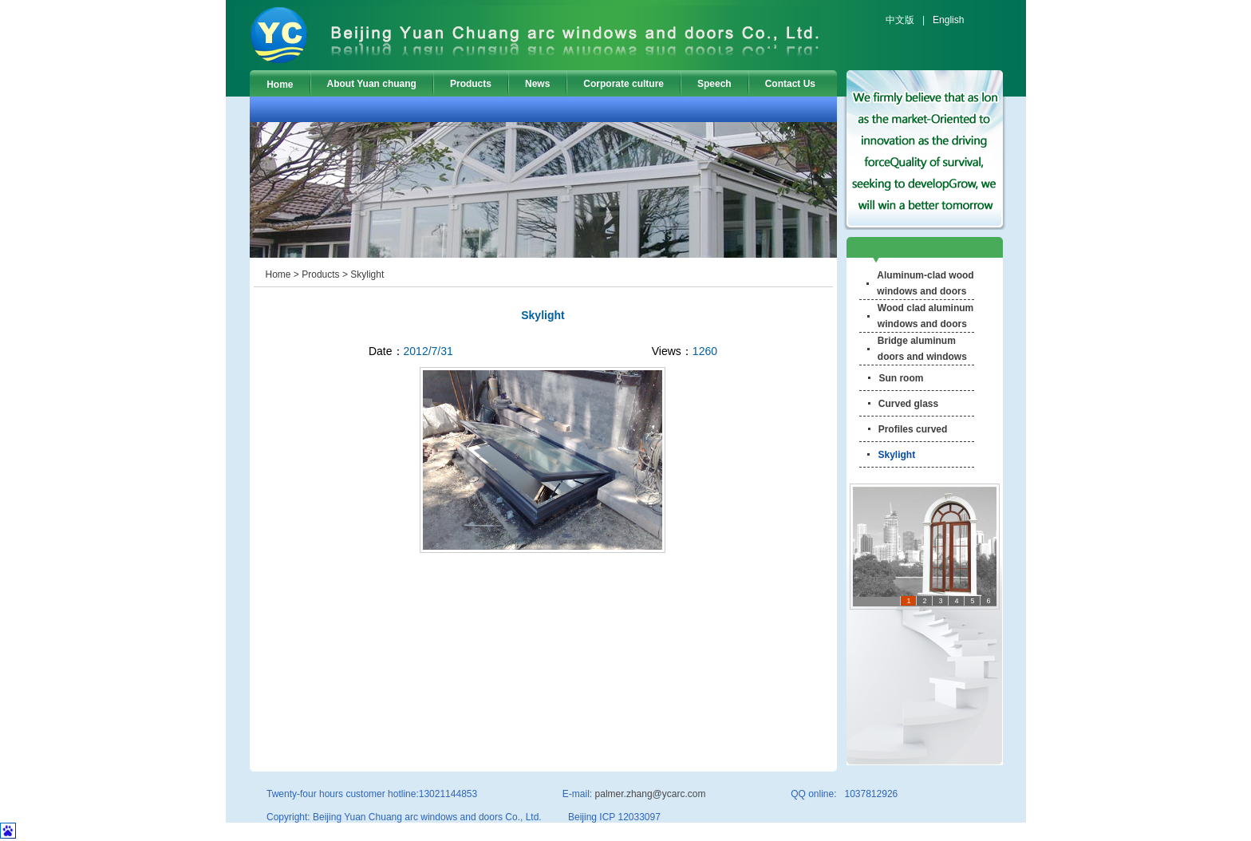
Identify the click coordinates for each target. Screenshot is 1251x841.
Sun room (900, 378)
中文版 (900, 20)
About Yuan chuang (371, 83)
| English (939, 20)
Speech (714, 83)
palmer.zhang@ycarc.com (650, 794)
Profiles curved (913, 429)
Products (470, 83)
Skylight (367, 274)
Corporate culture (623, 83)
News (537, 83)
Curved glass (908, 403)
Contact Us (790, 83)
